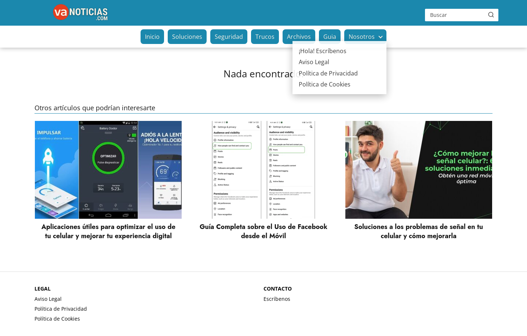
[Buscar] (491, 15)
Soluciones (187, 37)
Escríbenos (277, 298)
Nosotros (362, 37)
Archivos (299, 37)
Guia (329, 37)
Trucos (265, 37)
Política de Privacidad (60, 308)
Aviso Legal (48, 298)
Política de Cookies (57, 318)
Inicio (152, 37)
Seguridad (229, 37)
